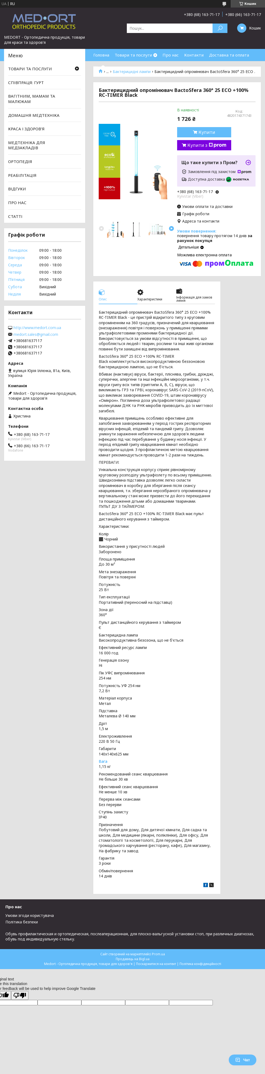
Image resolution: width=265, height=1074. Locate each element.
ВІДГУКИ (17, 188)
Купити (206, 132)
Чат (242, 1060)
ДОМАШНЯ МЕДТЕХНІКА (33, 115)
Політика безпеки (21, 921)
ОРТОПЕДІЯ (20, 161)
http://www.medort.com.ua (37, 327)
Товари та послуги (133, 55)
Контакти (194, 55)
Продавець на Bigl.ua (133, 959)
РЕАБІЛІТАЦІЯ (22, 175)
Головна (101, 55)
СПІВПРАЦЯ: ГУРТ (26, 82)
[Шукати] (220, 28)
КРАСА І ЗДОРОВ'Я (26, 128)
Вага (103, 761)
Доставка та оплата (229, 55)
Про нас (171, 55)
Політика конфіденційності (200, 964)
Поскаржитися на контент (156, 964)
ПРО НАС (17, 202)
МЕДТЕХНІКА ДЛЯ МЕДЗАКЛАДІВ (26, 145)
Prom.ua (158, 954)
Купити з (206, 145)
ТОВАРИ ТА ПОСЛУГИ (30, 68)
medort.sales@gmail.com (36, 334)
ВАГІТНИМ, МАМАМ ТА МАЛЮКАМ (31, 98)
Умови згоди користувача (29, 915)
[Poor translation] (19, 995)
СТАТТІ (15, 216)
